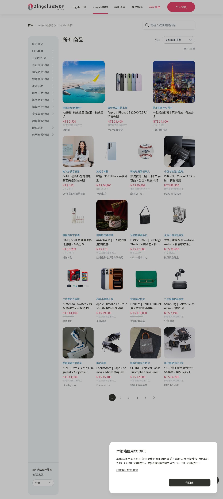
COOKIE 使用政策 (127, 470)
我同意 (189, 483)
